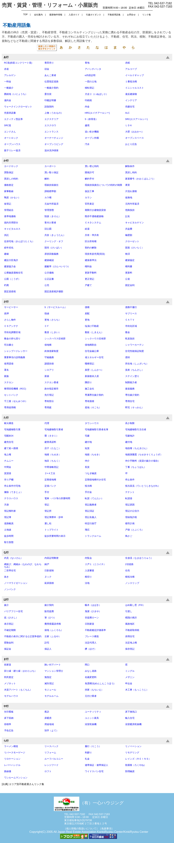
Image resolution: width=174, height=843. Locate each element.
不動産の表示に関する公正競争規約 (22, 636)
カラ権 (47, 197)
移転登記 (89, 88)
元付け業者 (91, 696)
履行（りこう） (93, 746)
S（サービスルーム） (55, 307)
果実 (127, 185)
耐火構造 (8, 423)
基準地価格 (10, 216)
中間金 (7, 467)
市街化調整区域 (12, 332)
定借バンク (50, 486)
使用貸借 (8, 363)
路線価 (7, 771)
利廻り (88, 752)
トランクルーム (93, 536)
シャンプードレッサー (15, 351)
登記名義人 (91, 517)
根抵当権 (130, 577)
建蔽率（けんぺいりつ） (57, 266)
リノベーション (133, 746)
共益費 (128, 229)
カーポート (50, 166)
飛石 (87, 530)
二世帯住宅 (10, 570)
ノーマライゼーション (15, 583)
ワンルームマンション (15, 777)
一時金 (7, 81)
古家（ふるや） (52, 636)
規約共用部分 (11, 222)
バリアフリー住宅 (13, 611)
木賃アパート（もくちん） (18, 690)
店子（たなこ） (52, 448)
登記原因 (130, 504)
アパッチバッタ (93, 69)
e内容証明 (90, 75)
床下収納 (8, 718)
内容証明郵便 (51, 558)
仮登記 (7, 204)
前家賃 (7, 664)
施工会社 (89, 388)
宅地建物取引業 (12, 429)
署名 (6, 370)
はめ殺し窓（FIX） (135, 605)
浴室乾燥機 (91, 724)
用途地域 (49, 724)
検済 (127, 254)
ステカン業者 (51, 382)
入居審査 (89, 570)
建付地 (88, 442)
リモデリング (132, 752)
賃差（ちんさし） (134, 370)
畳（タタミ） (51, 436)
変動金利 (8, 642)
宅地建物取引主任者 (135, 429)
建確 (6, 254)
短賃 (87, 448)
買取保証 (8, 172)
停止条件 (130, 479)
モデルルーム (51, 696)
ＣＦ (46, 326)
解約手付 (89, 179)
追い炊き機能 (92, 131)
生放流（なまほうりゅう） (139, 558)
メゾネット (10, 683)
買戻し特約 (131, 172)
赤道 (6, 69)
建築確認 (49, 260)
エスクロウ (50, 125)
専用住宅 (130, 401)
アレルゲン (10, 75)
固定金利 (130, 285)
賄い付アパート (52, 664)
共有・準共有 (92, 235)
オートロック (11, 138)
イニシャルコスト (134, 88)
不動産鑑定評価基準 (95, 630)
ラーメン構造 (11, 746)
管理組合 (8, 210)
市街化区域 (131, 326)
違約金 (7, 100)
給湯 (87, 229)
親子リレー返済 (12, 150)
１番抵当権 (131, 81)
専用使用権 (10, 407)
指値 (46, 313)
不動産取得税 (132, 630)
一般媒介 (8, 88)
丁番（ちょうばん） (135, 467)
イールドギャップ (134, 75)
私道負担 (130, 338)
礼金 (87, 759)
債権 (87, 307)
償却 (127, 357)
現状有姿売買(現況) (95, 254)
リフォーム (50, 752)
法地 (87, 583)
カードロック (11, 166)
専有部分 (49, 401)
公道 (127, 279)
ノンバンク (10, 589)
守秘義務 (49, 357)
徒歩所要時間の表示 (54, 536)
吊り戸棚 (8, 479)
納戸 (46, 564)
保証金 (7, 649)
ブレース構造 (92, 636)
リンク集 (146, 14)
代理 (46, 423)
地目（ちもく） (52, 461)
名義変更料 (91, 677)
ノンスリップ (132, 583)
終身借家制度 (51, 351)
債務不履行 (131, 307)
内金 (87, 106)
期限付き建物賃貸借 (95, 210)
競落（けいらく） (134, 247)
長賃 (87, 467)
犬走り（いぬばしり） (96, 94)
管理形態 (49, 210)
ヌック (47, 577)
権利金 (88, 266)
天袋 (6, 504)
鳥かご (128, 536)
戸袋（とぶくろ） (134, 530)
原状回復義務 (51, 254)
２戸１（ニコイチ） (95, 564)
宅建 (87, 436)
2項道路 (129, 564)
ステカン (8, 382)
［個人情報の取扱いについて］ (81, 828)
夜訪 (46, 712)
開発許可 (89, 172)
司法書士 (8, 345)
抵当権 (88, 486)
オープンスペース (134, 138)
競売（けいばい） (53, 247)
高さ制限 (130, 423)
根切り (88, 577)
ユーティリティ (93, 712)
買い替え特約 (92, 166)
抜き (6, 577)
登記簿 (7, 517)
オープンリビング (53, 144)
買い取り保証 (51, 172)
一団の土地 (91, 81)
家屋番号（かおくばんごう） (140, 179)
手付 (46, 492)
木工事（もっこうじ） (137, 690)
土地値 (7, 530)
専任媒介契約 (132, 395)
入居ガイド (74, 14)
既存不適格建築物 (94, 216)
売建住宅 (130, 106)
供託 (6, 235)
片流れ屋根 (131, 191)
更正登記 (89, 279)
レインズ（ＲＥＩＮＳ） (138, 759)
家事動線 (8, 191)
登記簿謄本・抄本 (53, 517)
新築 (46, 376)
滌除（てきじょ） (13, 492)
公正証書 (49, 279)
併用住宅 (130, 636)
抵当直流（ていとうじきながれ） (142, 486)
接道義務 (130, 388)
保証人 (47, 649)
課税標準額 (50, 191)
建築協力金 (10, 266)
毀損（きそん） (52, 216)
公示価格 (49, 273)
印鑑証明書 (50, 100)
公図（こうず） (12, 279)
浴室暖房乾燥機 (133, 724)
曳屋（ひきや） (93, 611)
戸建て (88, 285)
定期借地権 (50, 479)
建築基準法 (91, 260)
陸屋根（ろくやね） (135, 765)
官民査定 (89, 204)
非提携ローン (92, 617)
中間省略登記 (51, 467)
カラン (88, 197)
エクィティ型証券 (13, 119)
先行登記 (49, 395)
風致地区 (130, 624)
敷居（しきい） (52, 332)
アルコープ (131, 69)
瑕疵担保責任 (51, 185)
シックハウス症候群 (54, 338)
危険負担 (130, 210)
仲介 (87, 461)
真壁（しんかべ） (94, 370)
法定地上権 (131, 642)
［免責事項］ (106, 828)
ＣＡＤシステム (93, 222)
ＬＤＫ (128, 125)
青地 (87, 63)
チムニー (8, 461)
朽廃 (6, 285)
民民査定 (8, 677)
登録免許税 (131, 517)
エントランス (51, 131)
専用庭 (47, 407)
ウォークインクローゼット (18, 106)
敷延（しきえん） (94, 332)
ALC (127, 113)
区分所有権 (91, 241)
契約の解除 (91, 247)
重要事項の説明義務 (14, 357)
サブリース (131, 313)
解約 (46, 179)
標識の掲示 (131, 617)
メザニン (130, 677)
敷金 (127, 332)
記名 (127, 216)
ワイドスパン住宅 (94, 771)
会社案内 (38, 14)
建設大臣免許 (11, 260)
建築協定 (130, 260)
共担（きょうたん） (54, 235)
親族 (6, 376)
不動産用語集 (114, 14)
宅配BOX (9, 436)
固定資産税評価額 (53, 291)
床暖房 (47, 718)
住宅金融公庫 (92, 351)
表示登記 (8, 624)
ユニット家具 (92, 718)
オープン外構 (92, 138)
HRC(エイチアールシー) (97, 113)
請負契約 (49, 106)
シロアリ (49, 370)
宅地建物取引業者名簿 (96, 429)
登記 (46, 504)
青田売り (49, 63)
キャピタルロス (12, 229)
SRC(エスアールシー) (136, 119)
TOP (25, 14)
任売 (127, 570)
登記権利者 (10, 511)
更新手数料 (91, 273)
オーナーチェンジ (53, 138)
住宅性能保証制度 (134, 351)
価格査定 (8, 185)
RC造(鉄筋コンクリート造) (18, 63)
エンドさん (10, 131)
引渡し (128, 611)
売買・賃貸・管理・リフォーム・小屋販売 (50, 5)
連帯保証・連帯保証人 (96, 765)
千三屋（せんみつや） (15, 401)
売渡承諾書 (10, 113)
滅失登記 (49, 683)
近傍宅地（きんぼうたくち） (19, 241)
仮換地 (128, 197)
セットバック (11, 395)
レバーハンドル (12, 765)
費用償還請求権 (52, 624)
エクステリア (51, 119)
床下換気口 (131, 712)
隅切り (88, 382)
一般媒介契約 (51, 88)
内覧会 (88, 558)
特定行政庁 (91, 523)
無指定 (47, 677)
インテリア (131, 100)
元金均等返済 (51, 204)
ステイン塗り (132, 376)
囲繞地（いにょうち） (15, 94)
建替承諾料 (50, 442)
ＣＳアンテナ (11, 326)
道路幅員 (8, 523)
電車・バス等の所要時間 (57, 498)
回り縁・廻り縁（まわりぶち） (20, 671)
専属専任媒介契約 (94, 395)
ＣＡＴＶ (130, 320)
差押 (6, 313)
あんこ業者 (50, 75)
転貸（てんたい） (94, 498)
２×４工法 (49, 473)
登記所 (47, 511)
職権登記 (89, 363)
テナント (130, 492)
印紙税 (88, 100)
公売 (46, 285)
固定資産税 (10, 291)
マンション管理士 (53, 671)
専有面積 (89, 401)
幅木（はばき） (93, 605)
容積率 (7, 724)
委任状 (47, 94)
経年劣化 (8, 247)
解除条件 (130, 166)
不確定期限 (10, 630)
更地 (87, 320)
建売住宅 (8, 442)
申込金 (128, 683)
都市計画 (130, 523)
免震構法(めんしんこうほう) (99, 683)
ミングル (130, 671)
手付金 (88, 492)
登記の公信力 (132, 511)
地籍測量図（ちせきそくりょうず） (144, 454)
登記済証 (89, 511)
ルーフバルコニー (53, 759)
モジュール (50, 690)
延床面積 (49, 583)
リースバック (51, 746)
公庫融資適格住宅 (13, 273)
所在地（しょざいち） (137, 363)
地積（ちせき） (52, 454)
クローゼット (132, 241)
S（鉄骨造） (91, 119)
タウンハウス (92, 423)
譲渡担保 (49, 363)
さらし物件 (10, 320)
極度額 (128, 235)
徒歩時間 (8, 536)
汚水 (87, 144)
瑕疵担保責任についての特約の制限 (103, 185)
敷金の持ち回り (12, 338)
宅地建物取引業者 (53, 429)
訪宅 (46, 642)
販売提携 (49, 611)
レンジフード (51, 765)
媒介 (6, 605)
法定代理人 (91, 642)
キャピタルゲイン (134, 222)
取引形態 (8, 542)
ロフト (47, 771)
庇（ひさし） (11, 617)
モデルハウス (11, 696)
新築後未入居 (92, 376)
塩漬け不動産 (92, 326)
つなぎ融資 (91, 473)
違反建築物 (131, 94)
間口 (87, 664)
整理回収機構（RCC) (15, 388)
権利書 (128, 266)
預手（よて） (51, 730)
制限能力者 (131, 382)
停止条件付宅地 (12, 486)
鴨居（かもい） (12, 197)
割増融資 (130, 771)
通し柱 (47, 523)
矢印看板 (8, 712)
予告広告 (8, 730)
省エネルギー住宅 (94, 357)
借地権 (47, 345)
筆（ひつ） (50, 617)
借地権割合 (91, 345)
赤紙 (127, 63)
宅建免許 (130, 436)
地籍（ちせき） (93, 454)
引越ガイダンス (93, 14)
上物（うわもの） (53, 113)
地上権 (7, 454)
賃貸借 (7, 473)
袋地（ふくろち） (53, 630)
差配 (87, 313)
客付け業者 (50, 222)
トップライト (51, 530)
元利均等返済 (132, 204)
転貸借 (128, 498)
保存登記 (130, 649)
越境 (87, 125)
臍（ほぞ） (91, 649)
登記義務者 (91, 504)
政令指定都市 (51, 388)
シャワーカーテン (134, 345)
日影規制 (49, 570)
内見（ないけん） (13, 558)
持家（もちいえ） (94, 690)
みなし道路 (91, 671)
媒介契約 (49, 605)
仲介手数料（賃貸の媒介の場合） (142, 461)
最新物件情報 (55, 14)
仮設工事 (89, 191)
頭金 (46, 69)
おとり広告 (131, 144)
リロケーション (12, 759)
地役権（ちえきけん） (137, 448)
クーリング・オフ (53, 241)
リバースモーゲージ (14, 752)
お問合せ (131, 14)
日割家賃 (89, 624)
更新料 (128, 273)
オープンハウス (12, 144)
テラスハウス (11, 498)
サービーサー (11, 307)
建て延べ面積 (11, 448)
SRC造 (7, 125)
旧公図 (47, 229)
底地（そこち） (93, 407)
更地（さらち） (52, 320)
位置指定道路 (51, 81)
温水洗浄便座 (51, 150)
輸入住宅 (130, 718)
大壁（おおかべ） (134, 131)
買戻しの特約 (11, 179)
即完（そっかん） (134, 407)
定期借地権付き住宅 (95, 479)
